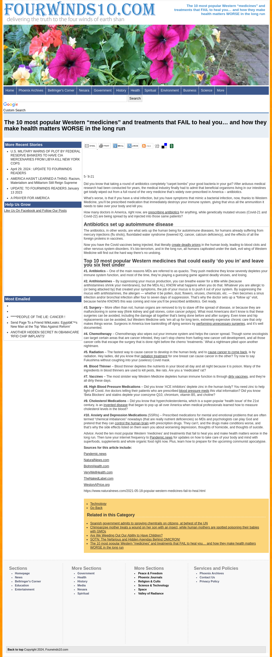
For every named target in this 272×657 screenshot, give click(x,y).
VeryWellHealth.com (98, 472)
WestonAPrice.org (97, 485)
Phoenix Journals (150, 577)
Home (10, 90)
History (121, 90)
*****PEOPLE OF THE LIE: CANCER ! (38, 317)
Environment (170, 90)
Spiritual (150, 90)
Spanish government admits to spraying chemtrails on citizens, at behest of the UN (149, 523)
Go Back (96, 508)
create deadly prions (186, 245)
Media (81, 585)
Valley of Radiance (151, 593)
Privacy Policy (209, 581)
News (19, 577)
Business (189, 90)
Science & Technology (153, 585)
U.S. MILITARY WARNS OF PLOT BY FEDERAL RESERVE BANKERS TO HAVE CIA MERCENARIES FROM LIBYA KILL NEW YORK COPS (45, 157)
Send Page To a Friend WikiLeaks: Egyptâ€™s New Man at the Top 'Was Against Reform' (44, 324)
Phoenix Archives (31, 90)
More (220, 90)
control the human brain (132, 423)
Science (207, 90)
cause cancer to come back (227, 352)
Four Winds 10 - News (57, 10)
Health (135, 90)
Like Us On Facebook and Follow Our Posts (35, 211)
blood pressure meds (194, 391)
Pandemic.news (161, 437)
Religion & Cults (149, 581)
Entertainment (25, 589)
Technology (98, 504)
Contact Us (207, 577)
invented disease (115, 405)
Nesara (84, 90)
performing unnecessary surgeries (220, 324)
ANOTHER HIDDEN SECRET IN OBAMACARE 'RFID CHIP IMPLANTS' (45, 334)
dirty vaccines (238, 376)
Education (22, 585)
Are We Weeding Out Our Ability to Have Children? (126, 535)
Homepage (22, 573)
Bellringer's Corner (61, 90)
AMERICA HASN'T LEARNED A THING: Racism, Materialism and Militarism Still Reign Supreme (46, 181)
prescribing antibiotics (163, 212)
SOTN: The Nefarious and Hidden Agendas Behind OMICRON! (135, 539)
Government (102, 90)
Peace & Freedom (150, 573)
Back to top (15, 649)
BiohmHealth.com (96, 466)
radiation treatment (154, 356)
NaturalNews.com (96, 460)
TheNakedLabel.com (99, 478)
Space (142, 589)
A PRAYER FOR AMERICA (30, 198)
